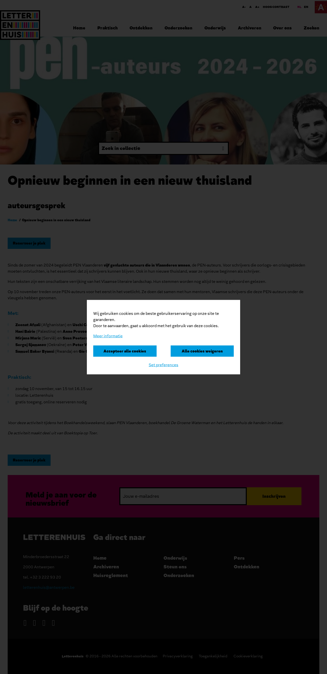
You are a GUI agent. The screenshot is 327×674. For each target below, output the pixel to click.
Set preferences (163, 364)
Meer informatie (108, 335)
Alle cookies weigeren (202, 350)
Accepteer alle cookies (124, 350)
